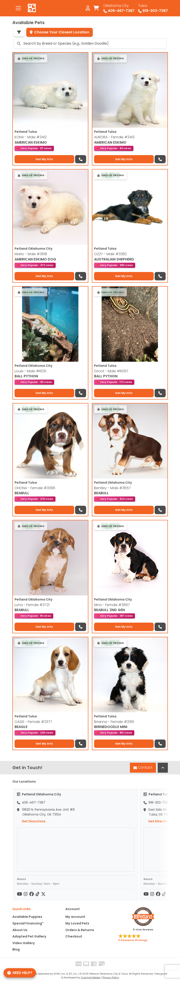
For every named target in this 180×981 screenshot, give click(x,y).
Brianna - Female (114, 722)
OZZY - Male (110, 254)
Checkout (73, 936)
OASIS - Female (33, 722)
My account (75, 916)
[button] (31, 58)
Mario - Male (31, 254)
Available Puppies (27, 916)
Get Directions (31, 821)
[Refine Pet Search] (19, 32)
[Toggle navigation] (18, 8)
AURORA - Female (114, 137)
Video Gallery (23, 943)
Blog (16, 949)
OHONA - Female (35, 488)
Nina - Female (112, 605)
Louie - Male (30, 371)
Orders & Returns (79, 930)
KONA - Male (31, 137)
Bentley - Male (112, 488)
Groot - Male (111, 371)
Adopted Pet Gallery (29, 936)
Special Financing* (28, 923)
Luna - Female (32, 605)
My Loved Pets (77, 923)
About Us (19, 930)
